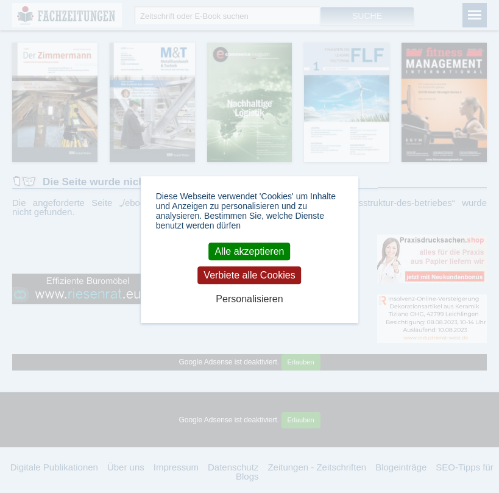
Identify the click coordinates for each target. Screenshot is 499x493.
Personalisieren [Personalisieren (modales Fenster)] (249, 299)
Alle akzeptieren (250, 251)
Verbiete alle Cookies (249, 275)
